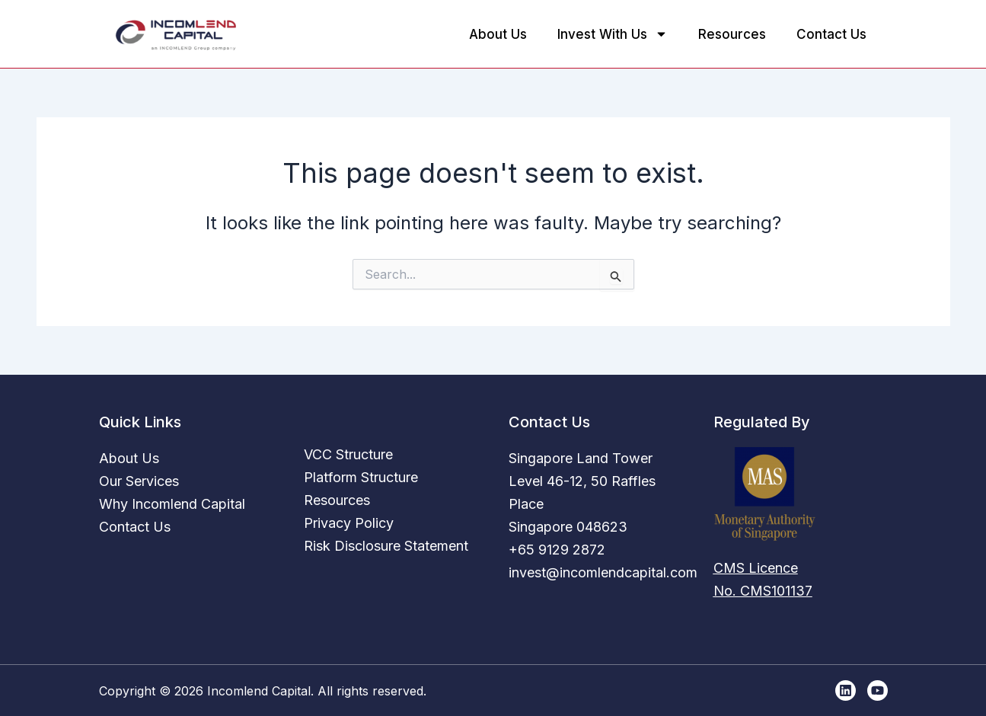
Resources (732, 34)
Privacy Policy (349, 523)
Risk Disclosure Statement (386, 546)
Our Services (139, 481)
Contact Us (831, 34)
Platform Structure (361, 477)
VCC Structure (348, 454)
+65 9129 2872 (557, 550)
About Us (498, 34)
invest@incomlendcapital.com (603, 572)
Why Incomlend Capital (172, 504)
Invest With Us (612, 34)
